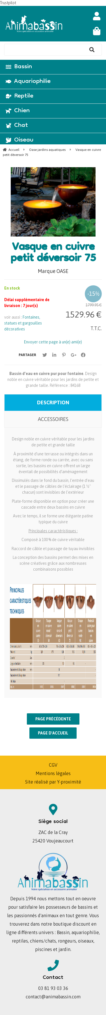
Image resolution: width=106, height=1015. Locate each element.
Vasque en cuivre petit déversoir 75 (53, 253)
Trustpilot (8, 3)
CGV (53, 764)
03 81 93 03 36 (53, 988)
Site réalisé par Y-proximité (53, 781)
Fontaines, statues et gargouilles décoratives (23, 323)
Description (53, 402)
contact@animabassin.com (53, 996)
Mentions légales (53, 773)
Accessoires (53, 419)
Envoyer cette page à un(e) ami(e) (53, 342)
